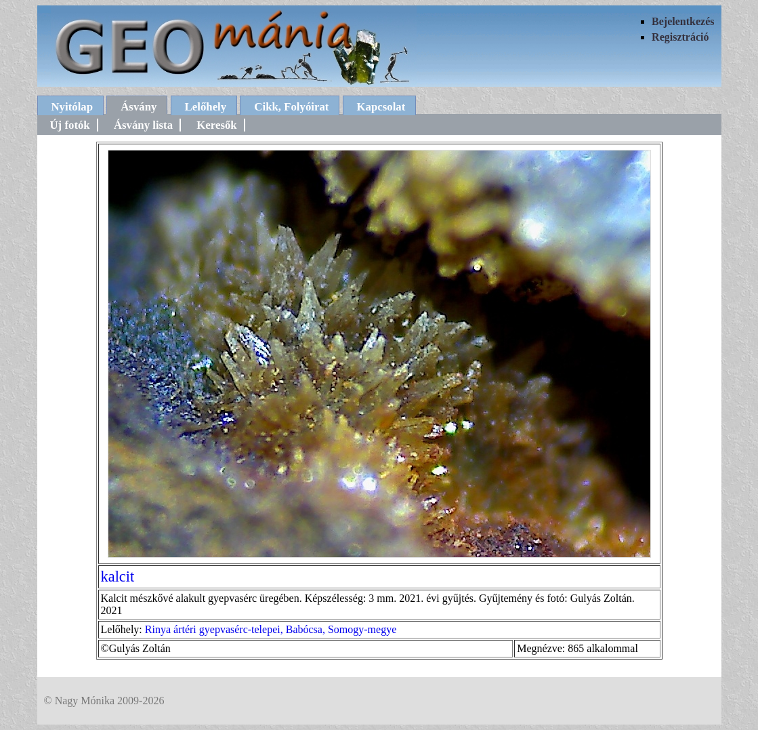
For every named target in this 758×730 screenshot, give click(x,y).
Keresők (216, 125)
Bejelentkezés (683, 21)
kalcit (118, 576)
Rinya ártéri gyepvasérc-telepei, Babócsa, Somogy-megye (270, 629)
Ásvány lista (143, 125)
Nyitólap (72, 106)
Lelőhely (206, 106)
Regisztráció (680, 37)
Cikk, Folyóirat (291, 106)
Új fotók (70, 125)
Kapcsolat (381, 106)
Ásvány (138, 106)
